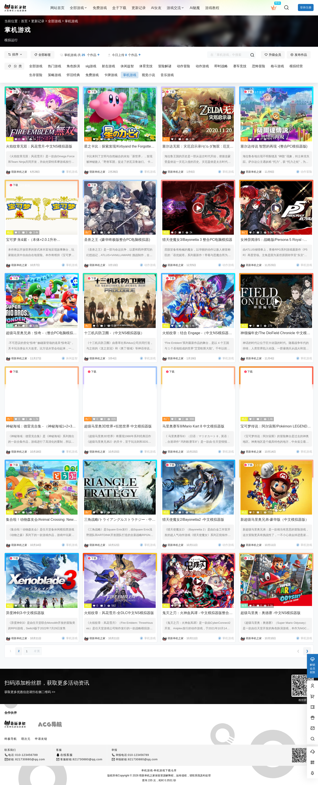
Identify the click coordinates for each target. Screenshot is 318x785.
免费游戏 (92, 75)
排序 (15, 54)
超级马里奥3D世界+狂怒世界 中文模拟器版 (118, 426)
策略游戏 (54, 75)
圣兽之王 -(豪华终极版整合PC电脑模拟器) (117, 240)
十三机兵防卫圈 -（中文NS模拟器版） (114, 333)
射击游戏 (108, 66)
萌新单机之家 (146, 775)
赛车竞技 (239, 66)
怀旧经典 (73, 75)
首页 (24, 21)
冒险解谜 (164, 66)
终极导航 (10, 738)
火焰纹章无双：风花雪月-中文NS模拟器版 (39, 146)
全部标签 (42, 54)
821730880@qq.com (30, 759)
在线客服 (66, 755)
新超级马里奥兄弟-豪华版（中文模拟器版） (274, 519)
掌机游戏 (129, 75)
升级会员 (273, 54)
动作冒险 (183, 66)
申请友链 (41, 738)
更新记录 (37, 21)
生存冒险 (35, 75)
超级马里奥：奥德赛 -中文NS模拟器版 (270, 613)
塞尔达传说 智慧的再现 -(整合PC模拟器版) (273, 146)
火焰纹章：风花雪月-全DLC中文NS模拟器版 (119, 613)
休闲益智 (127, 66)
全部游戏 (78, 8)
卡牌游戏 (110, 75)
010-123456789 (26, 755)
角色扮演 (73, 66)
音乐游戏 (167, 75)
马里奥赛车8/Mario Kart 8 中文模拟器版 (193, 426)
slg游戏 (90, 66)
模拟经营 (296, 66)
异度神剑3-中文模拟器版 (25, 613)
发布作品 (298, 54)
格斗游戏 (277, 66)
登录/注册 (305, 7)
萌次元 (25, 738)
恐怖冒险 (258, 66)
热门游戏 (54, 66)
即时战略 (221, 66)
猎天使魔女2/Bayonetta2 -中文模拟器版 (193, 519)
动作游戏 (202, 66)
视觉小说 (148, 75)
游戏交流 (175, 8)
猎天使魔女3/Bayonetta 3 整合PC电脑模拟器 (197, 240)
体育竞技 (146, 66)
